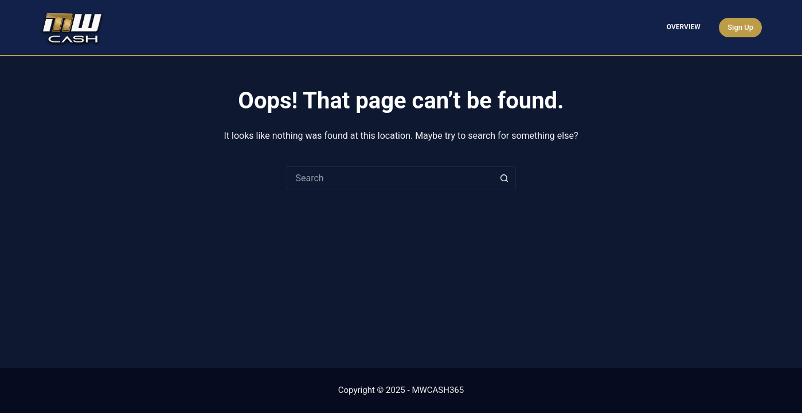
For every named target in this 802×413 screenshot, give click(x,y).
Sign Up (740, 27)
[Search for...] (390, 177)
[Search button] (504, 177)
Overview (684, 27)
